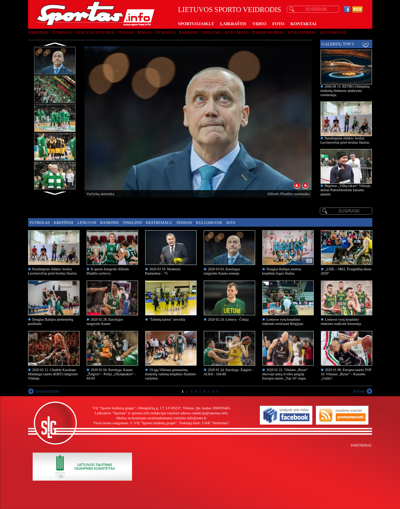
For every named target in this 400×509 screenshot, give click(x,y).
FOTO (278, 23)
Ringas (144, 32)
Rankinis (188, 32)
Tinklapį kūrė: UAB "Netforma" (204, 423)
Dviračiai (165, 32)
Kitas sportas (302, 32)
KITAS (359, 391)
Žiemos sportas (268, 32)
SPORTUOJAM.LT (196, 23)
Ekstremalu (159, 222)
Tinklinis (211, 32)
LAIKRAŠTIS (233, 23)
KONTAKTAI (303, 23)
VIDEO (259, 23)
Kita (230, 222)
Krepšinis (39, 32)
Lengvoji (86, 222)
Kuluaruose (333, 32)
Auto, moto (236, 32)
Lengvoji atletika (95, 32)
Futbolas (62, 32)
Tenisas (125, 32)
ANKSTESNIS (47, 391)
